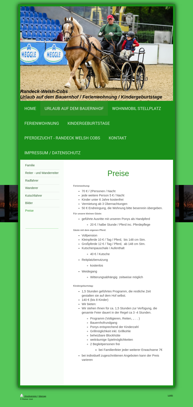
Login (170, 395)
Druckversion (28, 396)
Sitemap (42, 396)
